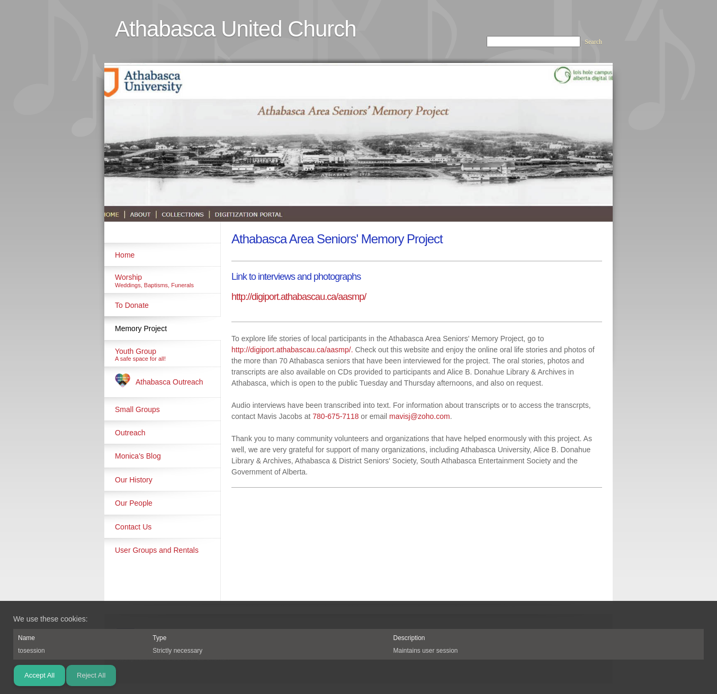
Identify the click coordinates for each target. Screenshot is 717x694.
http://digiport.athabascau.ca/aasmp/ (298, 296)
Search (593, 41)
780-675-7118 (335, 416)
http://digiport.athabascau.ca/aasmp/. (292, 349)
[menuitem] (162, 254)
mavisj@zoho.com (419, 416)
